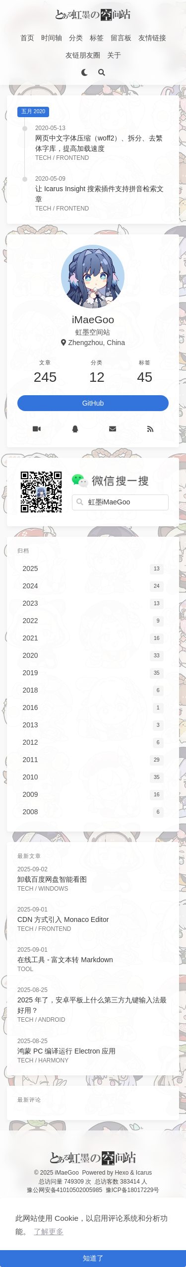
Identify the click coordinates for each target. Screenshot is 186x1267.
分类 (76, 38)
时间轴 (51, 38)
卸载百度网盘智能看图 (52, 879)
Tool (25, 969)
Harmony (53, 1060)
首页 (27, 38)
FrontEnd (72, 157)
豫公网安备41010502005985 (65, 1190)
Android (51, 1019)
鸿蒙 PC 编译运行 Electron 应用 (66, 1051)
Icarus (144, 1172)
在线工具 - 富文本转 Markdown (65, 960)
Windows (53, 888)
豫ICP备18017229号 (133, 1190)
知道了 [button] (93, 1258)
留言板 (121, 38)
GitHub (93, 403)
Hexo (122, 1172)
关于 (114, 55)
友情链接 (152, 38)
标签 (97, 38)
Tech (43, 157)
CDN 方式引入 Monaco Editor (63, 919)
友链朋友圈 (82, 55)
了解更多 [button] (48, 1231)
